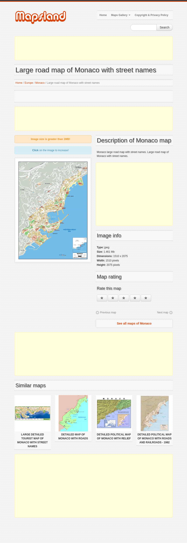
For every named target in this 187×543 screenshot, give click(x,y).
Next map (162, 312)
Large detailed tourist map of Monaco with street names (32, 440)
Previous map (108, 312)
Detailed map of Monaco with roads (73, 436)
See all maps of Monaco (134, 323)
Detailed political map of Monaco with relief (114, 436)
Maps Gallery (120, 15)
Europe (29, 82)
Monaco (40, 82)
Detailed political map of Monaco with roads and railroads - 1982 (155, 438)
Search (164, 27)
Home (103, 15)
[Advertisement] (94, 48)
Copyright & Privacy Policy (151, 15)
